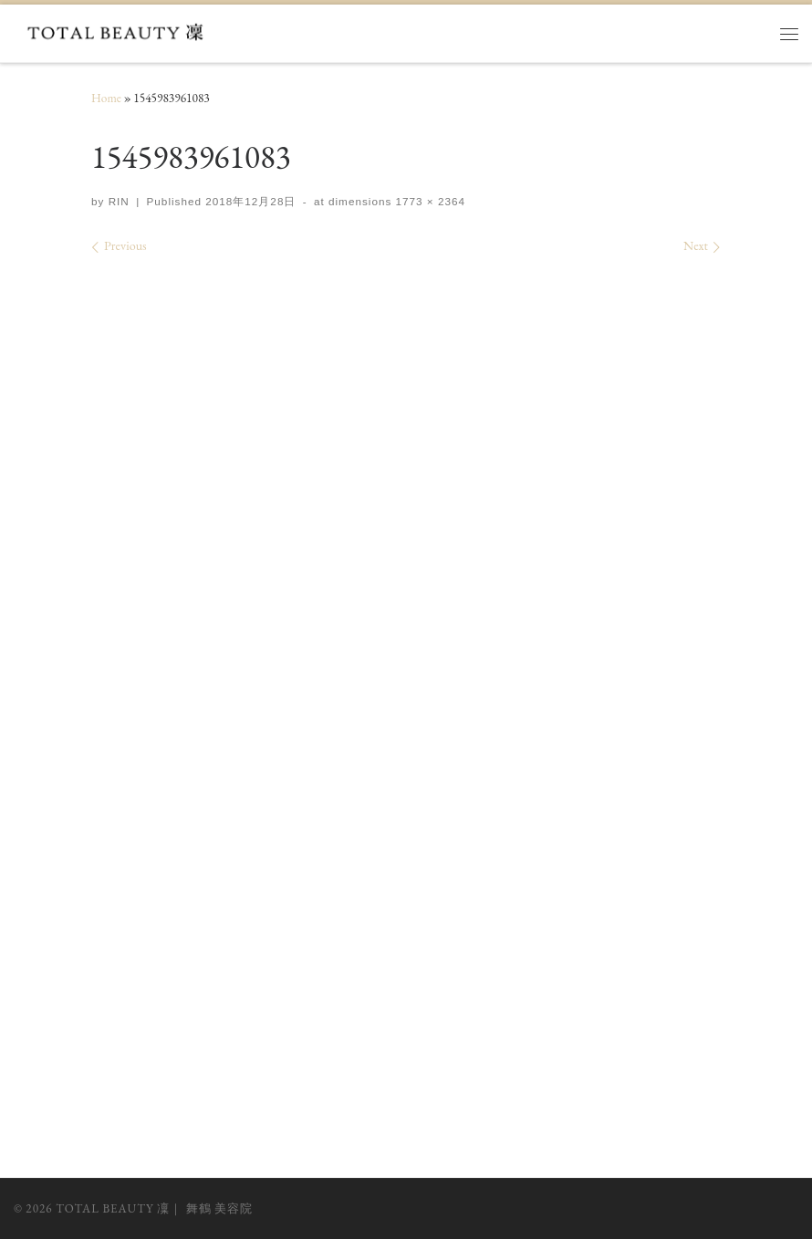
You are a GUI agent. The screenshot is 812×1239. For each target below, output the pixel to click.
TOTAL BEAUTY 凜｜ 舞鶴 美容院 (154, 1208)
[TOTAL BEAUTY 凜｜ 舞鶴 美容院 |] (120, 30)
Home (106, 98)
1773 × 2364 (428, 201)
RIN (119, 201)
